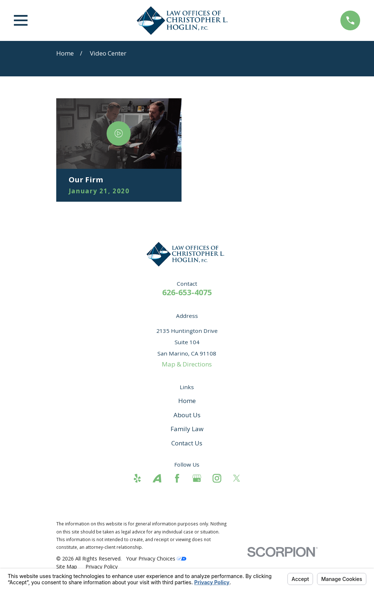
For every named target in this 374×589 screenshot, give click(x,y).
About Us (187, 415)
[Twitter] (236, 478)
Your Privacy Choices (156, 558)
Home (187, 400)
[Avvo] (157, 478)
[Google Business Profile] (196, 478)
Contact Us (186, 443)
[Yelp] (137, 478)
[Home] (184, 20)
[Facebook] (177, 478)
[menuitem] (66, 566)
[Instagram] (217, 478)
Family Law (187, 429)
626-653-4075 (187, 292)
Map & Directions (187, 364)
